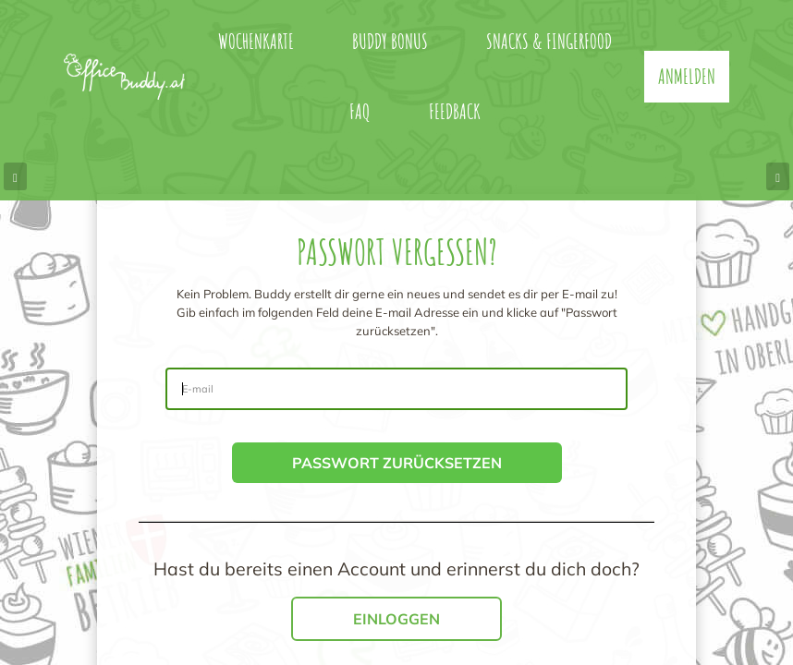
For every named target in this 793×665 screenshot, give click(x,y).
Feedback (455, 111)
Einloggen (396, 619)
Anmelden (686, 76)
